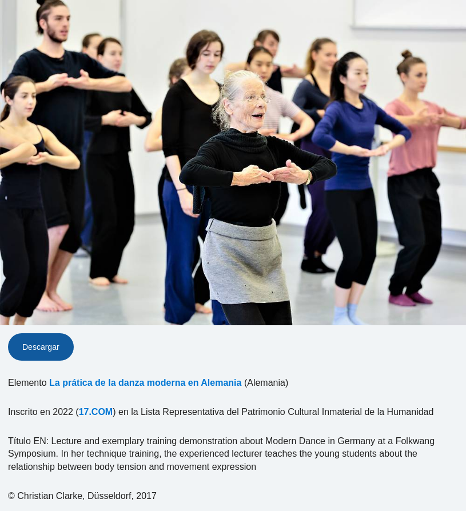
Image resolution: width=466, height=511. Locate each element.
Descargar (40, 347)
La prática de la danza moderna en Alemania (145, 383)
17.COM (96, 412)
